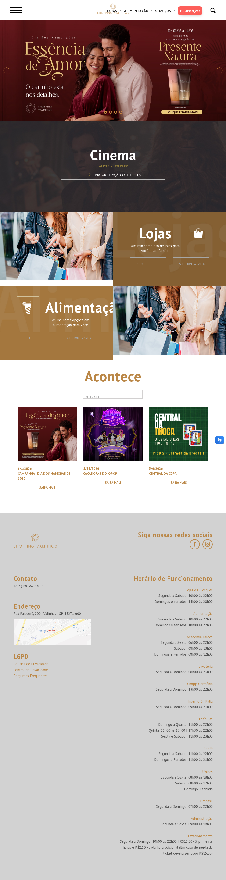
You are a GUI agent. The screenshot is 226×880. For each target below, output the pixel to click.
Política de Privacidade (31, 664)
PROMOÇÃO (190, 10)
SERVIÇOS (163, 11)
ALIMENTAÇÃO (136, 11)
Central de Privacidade (31, 669)
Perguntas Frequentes (30, 675)
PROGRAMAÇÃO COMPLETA (113, 174)
